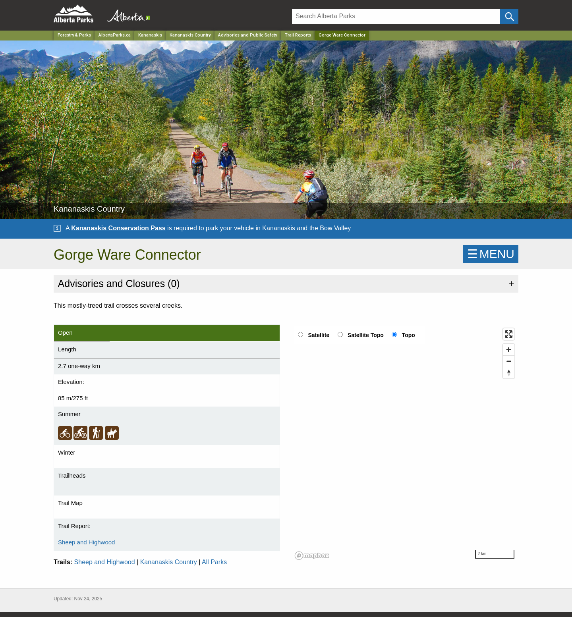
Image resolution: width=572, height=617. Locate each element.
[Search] (396, 16)
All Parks (214, 562)
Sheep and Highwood (86, 542)
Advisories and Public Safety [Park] (247, 35)
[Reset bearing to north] (508, 372)
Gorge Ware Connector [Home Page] (342, 35)
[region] (405, 443)
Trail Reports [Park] (298, 35)
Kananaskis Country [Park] (190, 35)
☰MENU (490, 253)
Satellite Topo (366, 335)
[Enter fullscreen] (508, 334)
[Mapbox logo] (311, 555)
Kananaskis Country (168, 562)
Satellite (318, 335)
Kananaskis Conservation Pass (118, 228)
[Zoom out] (508, 361)
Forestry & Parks (74, 35)
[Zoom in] (508, 349)
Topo (408, 335)
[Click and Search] (509, 16)
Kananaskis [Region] (150, 35)
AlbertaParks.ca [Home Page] (115, 35)
